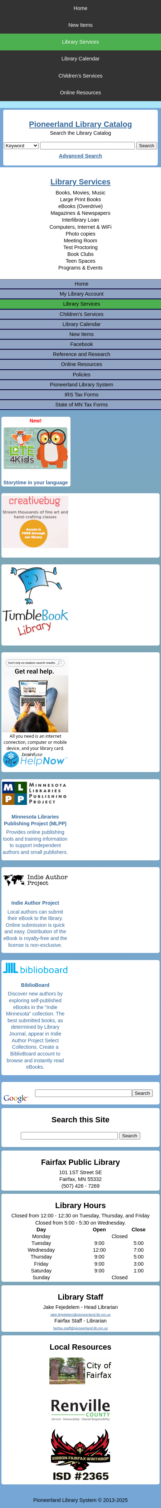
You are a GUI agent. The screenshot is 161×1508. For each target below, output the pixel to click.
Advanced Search (80, 156)
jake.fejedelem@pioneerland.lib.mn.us (80, 1314)
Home (80, 8)
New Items (80, 25)
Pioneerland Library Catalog (80, 124)
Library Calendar (80, 58)
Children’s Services (81, 76)
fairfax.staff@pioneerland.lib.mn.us (80, 1328)
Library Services (80, 42)
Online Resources (80, 92)
